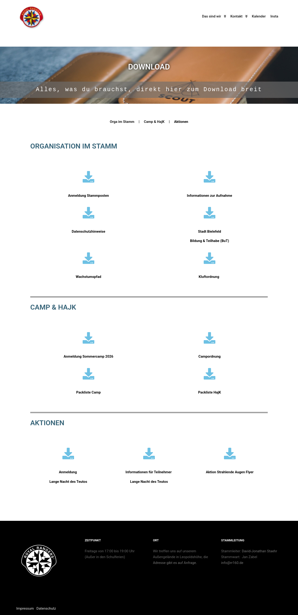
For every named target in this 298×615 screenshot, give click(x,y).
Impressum (25, 608)
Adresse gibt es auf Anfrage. (175, 563)
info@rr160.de (232, 563)
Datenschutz (46, 608)
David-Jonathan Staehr (260, 551)
